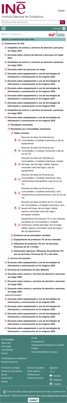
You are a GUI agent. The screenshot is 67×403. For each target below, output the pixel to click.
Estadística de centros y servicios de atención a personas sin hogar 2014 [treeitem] (35, 49)
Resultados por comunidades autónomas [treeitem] (31, 129)
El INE (34, 338)
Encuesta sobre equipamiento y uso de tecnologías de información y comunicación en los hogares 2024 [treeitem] (34, 322)
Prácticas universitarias (11, 371)
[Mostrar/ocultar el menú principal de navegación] (3, 28)
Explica (4, 381)
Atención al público (35, 368)
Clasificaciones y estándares (14, 358)
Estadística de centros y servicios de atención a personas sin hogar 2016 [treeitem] (35, 63)
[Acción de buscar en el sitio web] (62, 22)
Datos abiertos (33, 371)
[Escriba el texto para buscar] (31, 22)
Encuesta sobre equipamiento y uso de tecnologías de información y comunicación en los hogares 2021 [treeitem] (34, 300)
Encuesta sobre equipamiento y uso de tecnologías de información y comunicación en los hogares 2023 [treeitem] (34, 315)
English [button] (61, 11)
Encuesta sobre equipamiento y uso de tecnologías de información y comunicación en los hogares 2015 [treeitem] (34, 82)
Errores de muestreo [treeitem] (21, 258)
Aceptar (33, 400)
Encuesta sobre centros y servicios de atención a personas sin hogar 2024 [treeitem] (36, 290)
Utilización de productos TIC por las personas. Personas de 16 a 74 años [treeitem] (36, 245)
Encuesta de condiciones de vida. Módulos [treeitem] (28, 270)
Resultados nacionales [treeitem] (22, 125)
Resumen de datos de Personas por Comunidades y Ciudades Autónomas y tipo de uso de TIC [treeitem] (42, 151)
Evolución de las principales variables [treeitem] (32, 235)
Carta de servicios (35, 378)
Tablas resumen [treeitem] (21, 133)
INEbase (4, 34)
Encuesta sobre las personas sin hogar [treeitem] (26, 69)
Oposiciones (6, 378)
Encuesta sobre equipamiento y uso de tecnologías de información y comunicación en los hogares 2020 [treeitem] (34, 264)
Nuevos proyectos (9, 362)
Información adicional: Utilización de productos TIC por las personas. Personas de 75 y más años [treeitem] (39, 252)
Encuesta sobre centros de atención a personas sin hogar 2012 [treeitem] (35, 56)
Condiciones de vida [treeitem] (14, 43)
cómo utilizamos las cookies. (54, 396)
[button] (59, 28)
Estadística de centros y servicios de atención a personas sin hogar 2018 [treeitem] (35, 111)
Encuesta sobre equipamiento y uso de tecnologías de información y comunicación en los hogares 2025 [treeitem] (34, 329)
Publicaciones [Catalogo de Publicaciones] (33, 375)
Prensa (4, 353)
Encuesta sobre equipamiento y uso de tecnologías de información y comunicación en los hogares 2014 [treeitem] (34, 75)
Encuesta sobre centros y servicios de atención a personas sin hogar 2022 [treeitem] (36, 282)
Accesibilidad (7, 350)
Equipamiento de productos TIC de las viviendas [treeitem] (37, 239)
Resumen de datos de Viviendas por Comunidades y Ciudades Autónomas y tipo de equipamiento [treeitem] (42, 140)
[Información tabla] (19, 140)
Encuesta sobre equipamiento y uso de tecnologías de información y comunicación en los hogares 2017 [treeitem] (34, 97)
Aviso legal (6, 346)
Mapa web (6, 343)
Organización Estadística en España (47, 345)
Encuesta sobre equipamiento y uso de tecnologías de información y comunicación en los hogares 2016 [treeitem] (34, 89)
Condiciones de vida (18, 34)
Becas (4, 375)
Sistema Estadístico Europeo (44, 352)
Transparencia (37, 342)
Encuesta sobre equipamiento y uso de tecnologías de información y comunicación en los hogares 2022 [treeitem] (34, 308)
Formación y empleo (10, 368)
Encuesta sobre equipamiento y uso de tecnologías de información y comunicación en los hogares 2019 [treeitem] (34, 119)
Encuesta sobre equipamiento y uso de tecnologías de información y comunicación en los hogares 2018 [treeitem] (34, 104)
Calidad (34, 348)
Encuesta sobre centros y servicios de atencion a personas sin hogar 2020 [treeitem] (36, 275)
